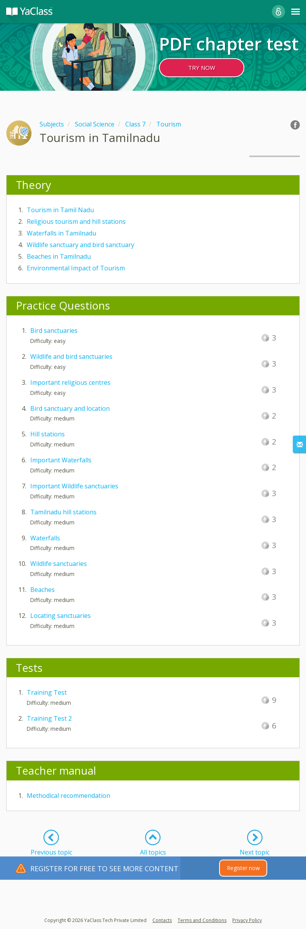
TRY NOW (201, 67)
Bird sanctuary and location (70, 408)
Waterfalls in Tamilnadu (61, 233)
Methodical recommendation (68, 795)
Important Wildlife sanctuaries (74, 486)
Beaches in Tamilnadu (59, 256)
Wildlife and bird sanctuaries (71, 356)
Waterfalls (45, 538)
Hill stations (47, 434)
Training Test (47, 692)
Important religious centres (70, 382)
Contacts (162, 920)
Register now (243, 868)
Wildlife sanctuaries (58, 563)
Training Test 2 (49, 718)
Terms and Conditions (202, 920)
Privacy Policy (247, 920)
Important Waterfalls (61, 460)
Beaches (42, 589)
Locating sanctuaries (60, 615)
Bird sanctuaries (54, 330)
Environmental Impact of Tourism (76, 268)
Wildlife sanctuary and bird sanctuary (80, 244)
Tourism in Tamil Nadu (60, 210)
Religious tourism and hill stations (76, 221)
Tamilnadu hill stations (63, 512)
